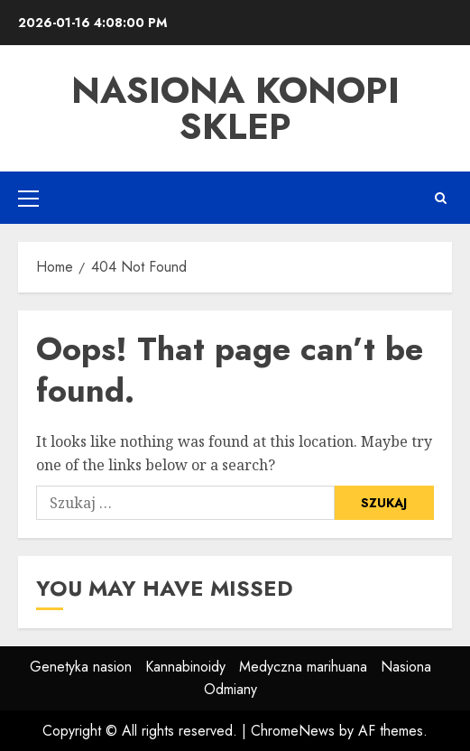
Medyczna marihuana (303, 666)
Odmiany (230, 689)
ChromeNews (293, 730)
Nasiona (406, 666)
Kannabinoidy (185, 666)
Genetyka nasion (81, 666)
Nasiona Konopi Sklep (235, 108)
